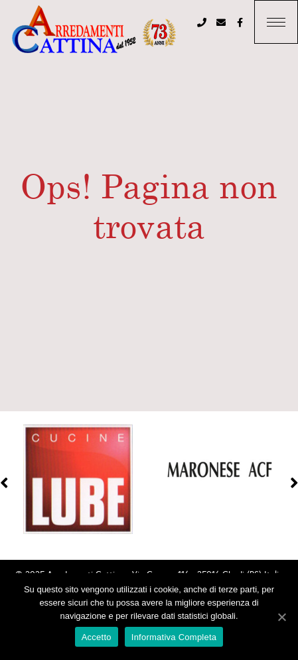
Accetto (97, 637)
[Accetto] (281, 617)
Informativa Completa (174, 637)
